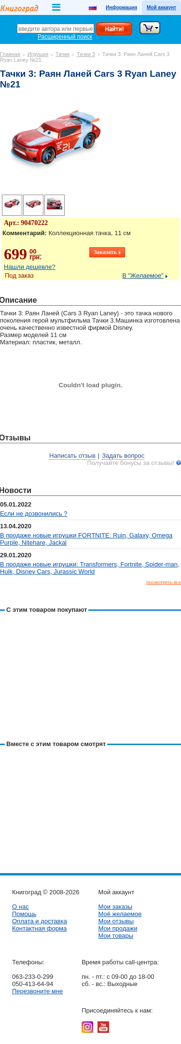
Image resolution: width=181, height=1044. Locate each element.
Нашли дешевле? (30, 266)
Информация (121, 7)
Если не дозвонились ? (34, 513)
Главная (10, 54)
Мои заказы (115, 906)
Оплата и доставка (39, 921)
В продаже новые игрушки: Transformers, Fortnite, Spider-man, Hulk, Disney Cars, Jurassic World (90, 568)
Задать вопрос (123, 455)
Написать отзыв (72, 455)
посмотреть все (163, 582)
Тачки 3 (86, 54)
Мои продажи (117, 928)
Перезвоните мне (37, 991)
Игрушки (38, 54)
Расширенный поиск (65, 36)
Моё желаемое (119, 913)
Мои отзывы (116, 921)
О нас (20, 906)
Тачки (63, 54)
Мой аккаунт (161, 7)
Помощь (24, 913)
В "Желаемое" (143, 275)
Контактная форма (39, 928)
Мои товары (115, 935)
